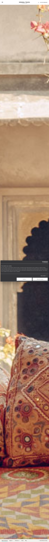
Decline (24, 279)
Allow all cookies (40, 279)
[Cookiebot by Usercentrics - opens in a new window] (43, 262)
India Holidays (5, 540)
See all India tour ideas (42, 540)
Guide (22, 540)
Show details (43, 275)
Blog (26, 540)
